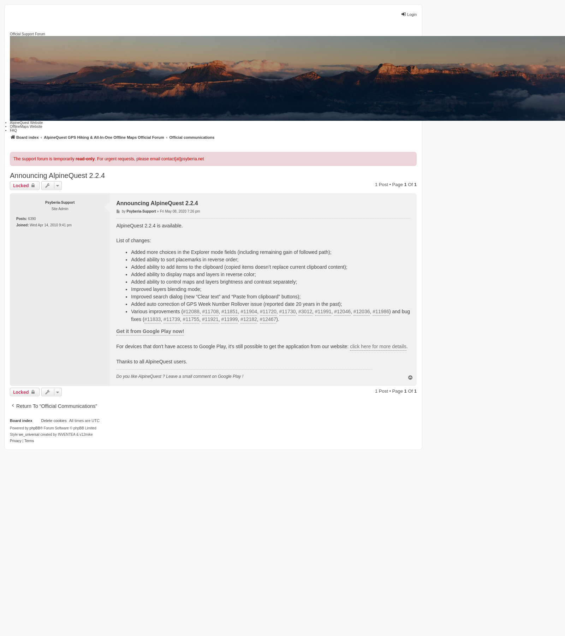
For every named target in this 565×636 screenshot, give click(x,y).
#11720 (268, 311)
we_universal (29, 434)
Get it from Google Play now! (150, 331)
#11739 (171, 319)
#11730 (287, 311)
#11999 (229, 319)
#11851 (229, 311)
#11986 (381, 311)
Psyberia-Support (60, 202)
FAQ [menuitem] (13, 130)
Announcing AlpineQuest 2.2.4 (57, 175)
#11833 (152, 319)
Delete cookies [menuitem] (54, 420)
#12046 (342, 311)
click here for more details (378, 346)
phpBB (35, 428)
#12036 (361, 311)
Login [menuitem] (409, 14)
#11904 (249, 311)
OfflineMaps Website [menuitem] (26, 127)
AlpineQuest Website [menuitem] (26, 123)
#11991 (323, 311)
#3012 (305, 311)
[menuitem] (16, 441)
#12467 (268, 319)
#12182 (248, 319)
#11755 (191, 319)
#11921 (210, 319)
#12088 (191, 311)
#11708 (210, 311)
